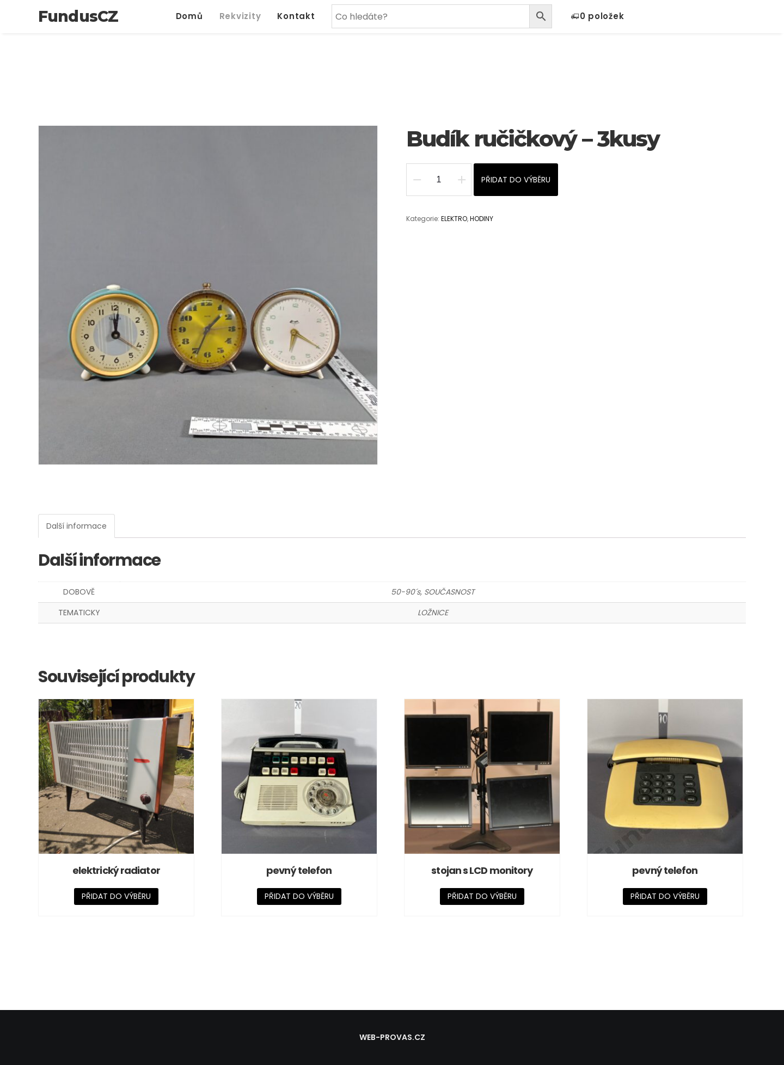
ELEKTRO (454, 218)
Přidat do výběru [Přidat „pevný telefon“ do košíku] (299, 896)
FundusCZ (78, 16)
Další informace (76, 526)
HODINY (481, 218)
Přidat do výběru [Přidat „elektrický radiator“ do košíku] (116, 896)
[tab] (76, 526)
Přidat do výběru (515, 179)
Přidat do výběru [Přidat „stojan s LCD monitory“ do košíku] (482, 896)
